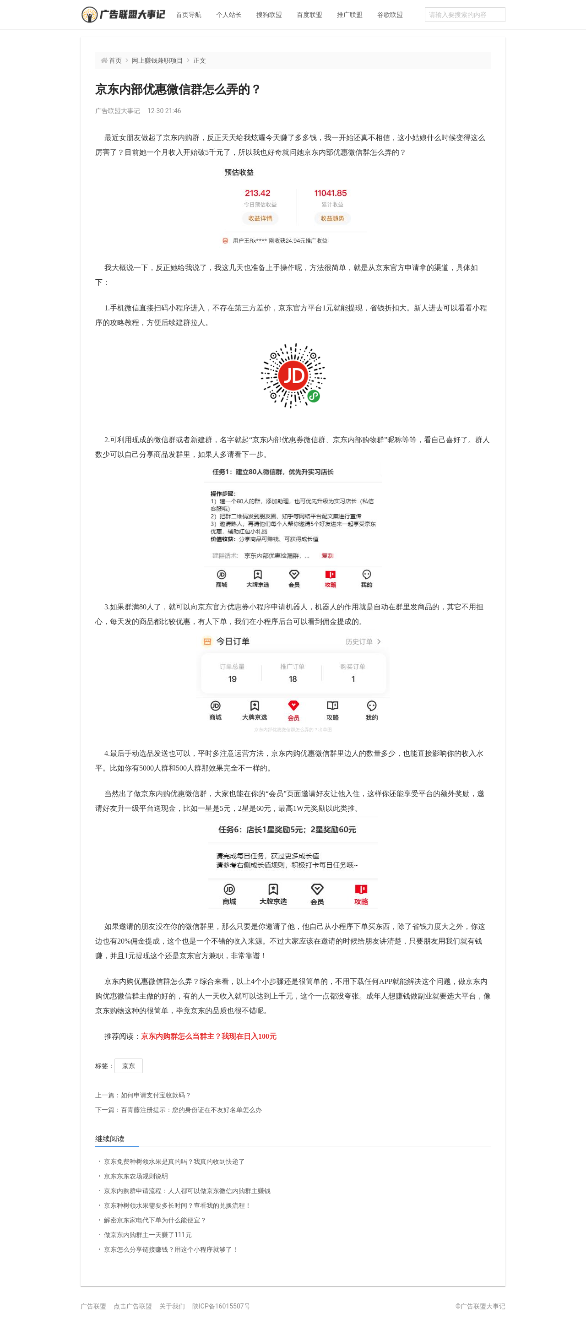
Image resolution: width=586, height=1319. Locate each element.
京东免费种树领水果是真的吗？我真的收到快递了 (174, 1161)
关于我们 (172, 1306)
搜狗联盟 (269, 14)
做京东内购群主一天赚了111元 (148, 1234)
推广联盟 (350, 14)
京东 (128, 1065)
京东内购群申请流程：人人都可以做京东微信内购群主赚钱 (187, 1190)
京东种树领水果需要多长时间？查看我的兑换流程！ (177, 1205)
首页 (115, 60)
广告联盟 (93, 1306)
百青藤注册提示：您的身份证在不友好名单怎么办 (178, 1109)
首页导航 (188, 14)
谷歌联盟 (390, 14)
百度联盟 (309, 14)
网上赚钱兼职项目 (157, 60)
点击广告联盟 (133, 1306)
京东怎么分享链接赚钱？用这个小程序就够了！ (171, 1249)
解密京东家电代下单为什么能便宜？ (155, 1220)
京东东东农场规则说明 (136, 1176)
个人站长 (229, 14)
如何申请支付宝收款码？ (143, 1095)
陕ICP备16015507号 (221, 1306)
